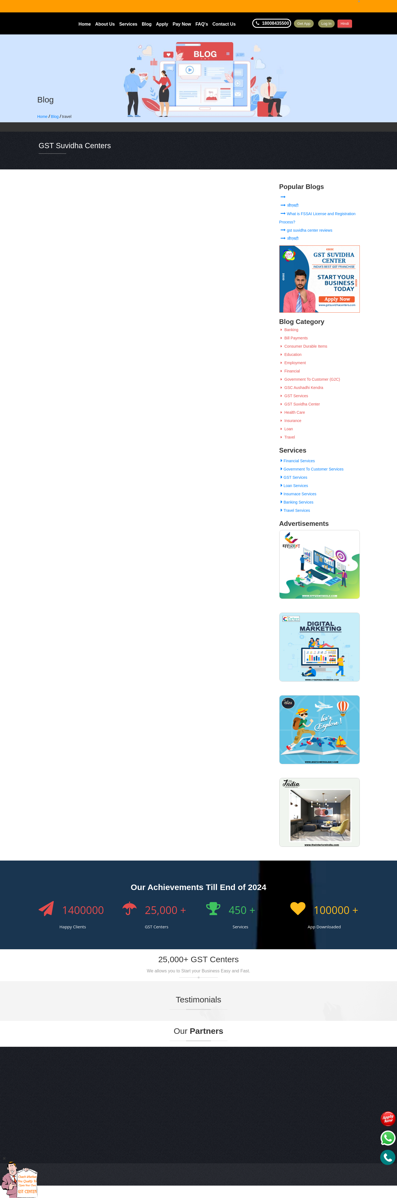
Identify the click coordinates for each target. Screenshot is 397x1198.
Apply (162, 24)
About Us (105, 24)
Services (128, 24)
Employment (292, 363)
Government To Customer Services (311, 469)
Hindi (358, 23)
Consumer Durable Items (303, 346)
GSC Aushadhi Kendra (301, 387)
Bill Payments (293, 338)
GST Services (293, 396)
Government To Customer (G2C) (309, 379)
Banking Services (296, 502)
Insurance (290, 420)
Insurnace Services (297, 494)
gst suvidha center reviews (305, 230)
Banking (289, 330)
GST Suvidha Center (299, 404)
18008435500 (271, 23)
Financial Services (297, 461)
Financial (289, 371)
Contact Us (224, 24)
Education (290, 354)
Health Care (292, 412)
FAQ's (201, 24)
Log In (336, 23)
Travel (287, 437)
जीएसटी (289, 205)
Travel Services (294, 510)
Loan (286, 429)
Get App (307, 23)
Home (85, 24)
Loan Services (293, 485)
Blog (147, 24)
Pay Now (182, 24)
